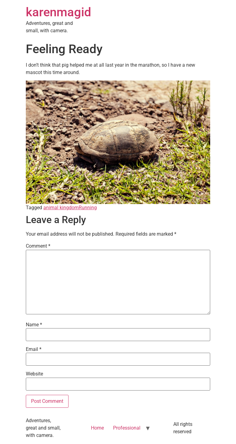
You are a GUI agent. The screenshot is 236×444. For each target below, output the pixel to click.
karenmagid (58, 12)
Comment (38, 246)
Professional (126, 428)
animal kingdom (61, 207)
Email (33, 349)
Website (34, 373)
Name (34, 324)
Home (97, 428)
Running (88, 207)
